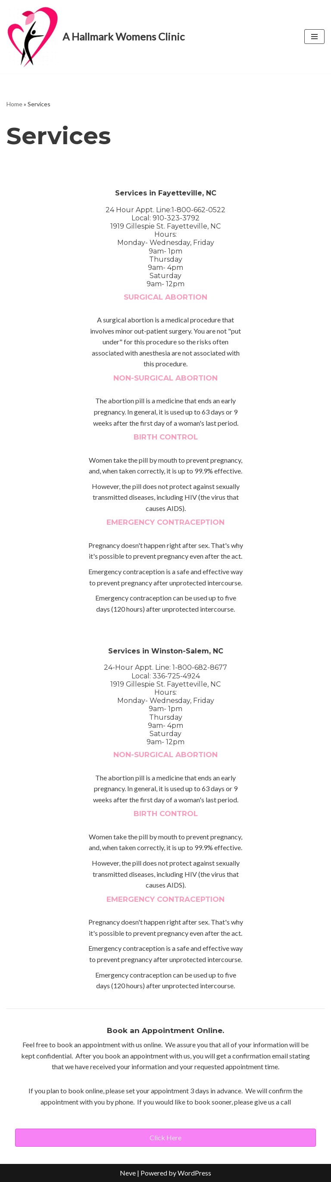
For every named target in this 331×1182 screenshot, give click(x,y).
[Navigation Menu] (314, 36)
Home (14, 104)
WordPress (194, 1173)
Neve (128, 1173)
